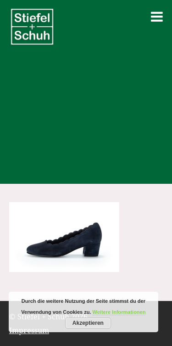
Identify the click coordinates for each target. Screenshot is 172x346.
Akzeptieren (88, 323)
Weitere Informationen (119, 312)
